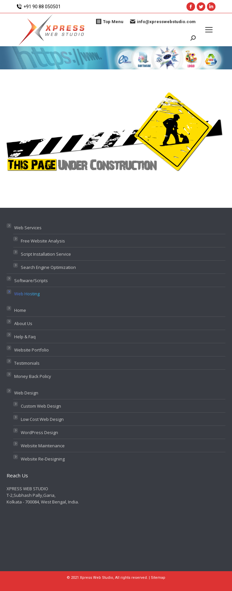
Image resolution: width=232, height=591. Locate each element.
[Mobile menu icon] (208, 29)
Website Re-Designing (43, 459)
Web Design (26, 393)
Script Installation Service (46, 254)
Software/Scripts (31, 280)
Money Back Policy (32, 376)
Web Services (28, 228)
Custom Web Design (41, 406)
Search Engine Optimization (48, 267)
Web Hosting (27, 294)
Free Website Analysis (43, 241)
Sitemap (158, 577)
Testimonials (27, 363)
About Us (23, 323)
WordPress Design (39, 432)
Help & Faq (25, 337)
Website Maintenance (43, 446)
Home (20, 310)
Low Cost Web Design (42, 419)
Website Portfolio (31, 350)
